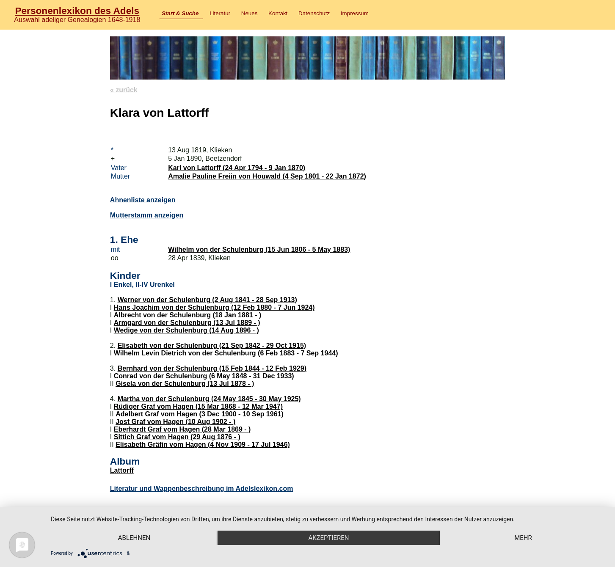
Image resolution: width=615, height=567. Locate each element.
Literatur (220, 13)
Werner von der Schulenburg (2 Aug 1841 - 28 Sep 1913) (207, 299)
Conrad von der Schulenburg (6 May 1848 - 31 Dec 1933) (204, 376)
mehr (523, 538)
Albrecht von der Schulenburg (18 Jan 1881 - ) (188, 315)
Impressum (355, 13)
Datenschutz (314, 13)
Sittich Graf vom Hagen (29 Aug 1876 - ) (177, 436)
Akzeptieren (328, 538)
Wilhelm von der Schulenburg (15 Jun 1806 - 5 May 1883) (259, 249)
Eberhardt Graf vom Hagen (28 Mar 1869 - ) (182, 429)
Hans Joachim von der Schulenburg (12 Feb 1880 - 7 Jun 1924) (214, 307)
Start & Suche (180, 13)
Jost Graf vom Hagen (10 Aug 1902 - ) (175, 421)
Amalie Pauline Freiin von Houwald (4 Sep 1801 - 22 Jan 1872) (267, 176)
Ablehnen (134, 538)
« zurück (124, 90)
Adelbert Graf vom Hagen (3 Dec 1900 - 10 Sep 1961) (200, 414)
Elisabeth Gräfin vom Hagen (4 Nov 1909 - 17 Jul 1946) (203, 444)
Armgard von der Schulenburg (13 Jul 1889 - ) (187, 322)
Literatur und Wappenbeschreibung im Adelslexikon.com (201, 488)
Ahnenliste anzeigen (143, 200)
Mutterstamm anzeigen (146, 215)
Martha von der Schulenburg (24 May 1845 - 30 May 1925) (209, 398)
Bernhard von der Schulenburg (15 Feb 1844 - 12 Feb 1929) (212, 368)
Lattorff (122, 470)
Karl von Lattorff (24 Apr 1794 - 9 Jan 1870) (236, 167)
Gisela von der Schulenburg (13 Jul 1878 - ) (185, 383)
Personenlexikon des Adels (77, 10)
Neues (249, 13)
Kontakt (277, 13)
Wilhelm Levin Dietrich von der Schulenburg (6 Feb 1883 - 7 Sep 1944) (226, 353)
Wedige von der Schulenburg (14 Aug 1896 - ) (186, 330)
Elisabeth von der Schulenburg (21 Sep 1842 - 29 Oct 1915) (212, 345)
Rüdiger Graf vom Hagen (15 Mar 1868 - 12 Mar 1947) (198, 406)
